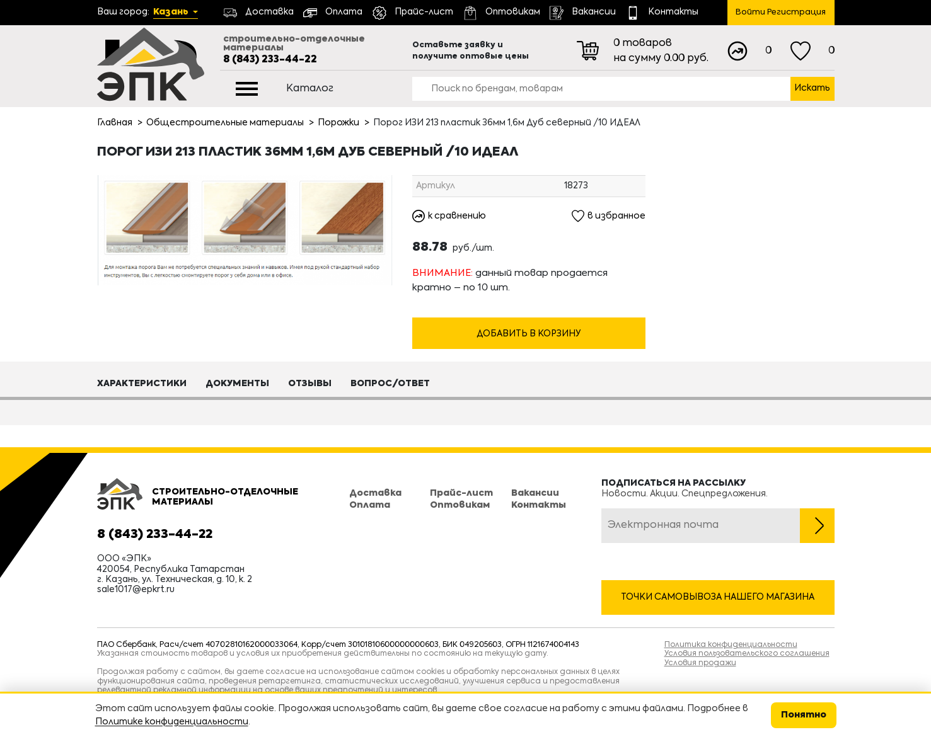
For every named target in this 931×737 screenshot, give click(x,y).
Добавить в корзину (529, 334)
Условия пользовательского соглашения (747, 654)
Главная (114, 122)
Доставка (375, 493)
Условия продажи (700, 663)
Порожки (338, 122)
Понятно (803, 715)
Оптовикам (460, 505)
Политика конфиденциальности (730, 645)
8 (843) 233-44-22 (270, 60)
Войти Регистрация (781, 12)
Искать (812, 88)
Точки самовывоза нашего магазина (717, 597)
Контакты (538, 505)
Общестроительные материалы (225, 122)
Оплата (369, 505)
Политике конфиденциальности (171, 721)
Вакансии (535, 493)
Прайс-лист (461, 493)
